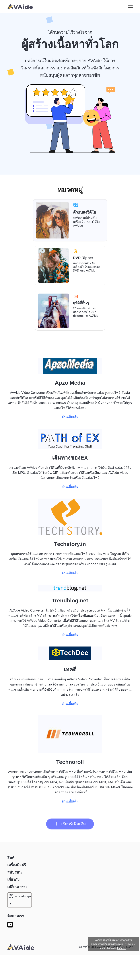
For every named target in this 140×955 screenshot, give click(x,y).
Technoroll (70, 762)
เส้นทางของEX (70, 458)
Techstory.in (70, 544)
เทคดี (70, 669)
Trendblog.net (70, 600)
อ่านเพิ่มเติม (70, 417)
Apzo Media (70, 383)
